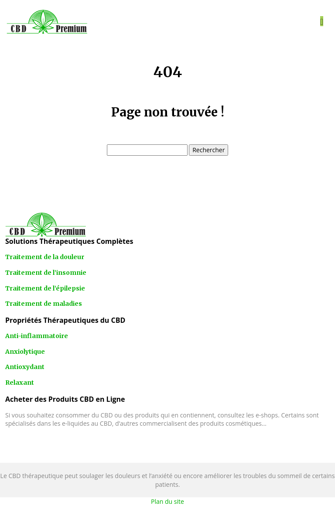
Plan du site (167, 501)
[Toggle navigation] (321, 21)
